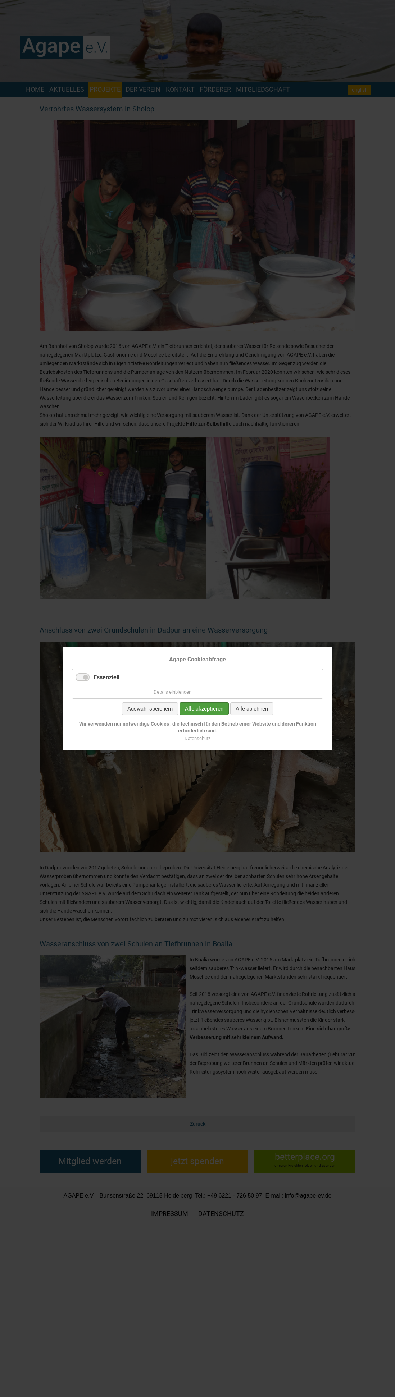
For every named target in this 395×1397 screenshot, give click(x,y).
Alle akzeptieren (204, 709)
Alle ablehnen (252, 709)
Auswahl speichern (150, 709)
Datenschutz (197, 738)
